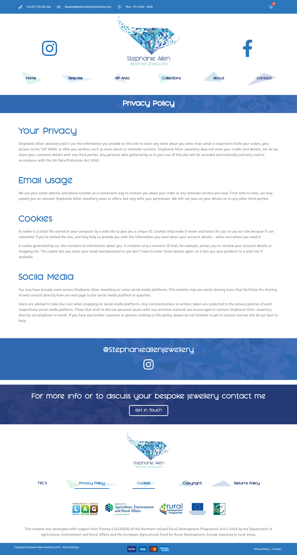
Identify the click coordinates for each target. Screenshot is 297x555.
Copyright (192, 483)
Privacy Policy (92, 483)
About (218, 78)
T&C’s (42, 483)
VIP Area (122, 78)
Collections (171, 78)
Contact (264, 78)
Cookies (143, 483)
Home (31, 78)
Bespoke (75, 78)
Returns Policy (247, 483)
